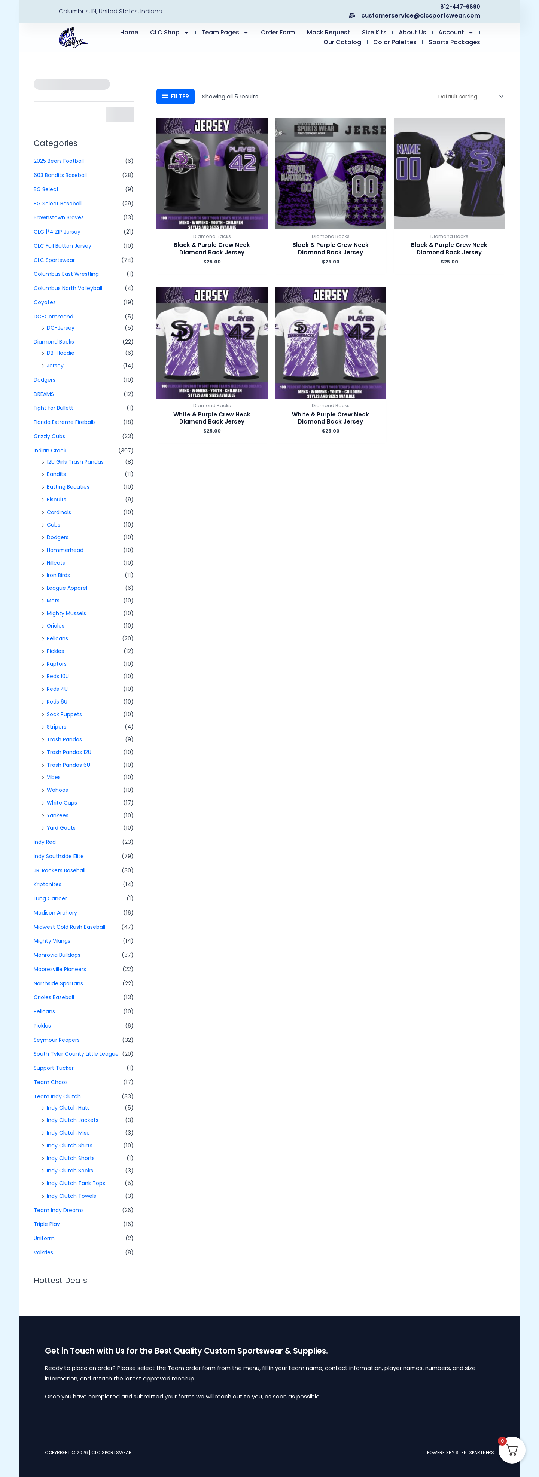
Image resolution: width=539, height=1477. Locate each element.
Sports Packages (454, 42)
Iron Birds (59, 575)
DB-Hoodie (62, 353)
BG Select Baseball (60, 203)
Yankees (58, 815)
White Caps (63, 802)
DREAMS (44, 394)
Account (456, 32)
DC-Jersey (61, 328)
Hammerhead (66, 550)
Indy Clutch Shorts (72, 1158)
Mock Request (328, 32)
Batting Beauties (70, 487)
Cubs (54, 524)
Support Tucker (55, 1068)
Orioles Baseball (56, 997)
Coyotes (46, 302)
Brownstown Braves (61, 217)
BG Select (47, 189)
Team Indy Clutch (58, 1096)
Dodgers (45, 380)
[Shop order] (468, 96)
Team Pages (225, 32)
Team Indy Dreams (60, 1210)
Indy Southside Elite (60, 856)
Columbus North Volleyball (70, 288)
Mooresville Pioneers (62, 969)
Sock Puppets (66, 714)
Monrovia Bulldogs (58, 955)
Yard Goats (63, 827)
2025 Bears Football (61, 161)
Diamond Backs (55, 341)
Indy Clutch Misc (69, 1132)
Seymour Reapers (58, 1040)
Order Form (278, 32)
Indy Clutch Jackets (74, 1120)
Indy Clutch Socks (71, 1170)
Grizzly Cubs (50, 436)
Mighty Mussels (67, 613)
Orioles (56, 625)
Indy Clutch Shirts (71, 1145)
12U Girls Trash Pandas (77, 462)
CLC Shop (169, 32)
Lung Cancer (51, 898)
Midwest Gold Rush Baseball (72, 927)
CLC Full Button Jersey (64, 246)
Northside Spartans (61, 983)
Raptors (58, 664)
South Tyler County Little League (79, 1054)
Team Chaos (52, 1082)
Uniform (44, 1238)
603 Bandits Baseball (62, 175)
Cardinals (60, 512)
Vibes (54, 777)
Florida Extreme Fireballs (67, 422)
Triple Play (47, 1224)
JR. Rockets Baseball (62, 870)
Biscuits (57, 499)
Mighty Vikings (53, 941)
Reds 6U (58, 701)
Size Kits (374, 32)
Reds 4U (58, 689)
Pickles (56, 651)
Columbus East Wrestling (68, 274)
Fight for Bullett (55, 408)
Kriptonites (49, 884)
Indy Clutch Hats (69, 1107)
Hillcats (57, 563)
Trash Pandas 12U (71, 752)
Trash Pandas (66, 739)
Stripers (57, 726)
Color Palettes (395, 42)
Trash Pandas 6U (70, 765)
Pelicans (58, 638)
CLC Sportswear (56, 260)
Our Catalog (342, 42)
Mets (54, 600)
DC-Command (54, 316)
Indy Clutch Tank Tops (77, 1183)
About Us (412, 32)
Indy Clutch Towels (73, 1196)
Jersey (56, 365)
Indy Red (45, 842)
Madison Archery (56, 912)
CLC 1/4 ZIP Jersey (59, 231)
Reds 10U (59, 676)
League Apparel (69, 588)
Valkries (44, 1252)
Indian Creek (51, 450)
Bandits (57, 474)
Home (129, 32)
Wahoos (58, 790)
